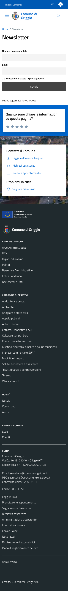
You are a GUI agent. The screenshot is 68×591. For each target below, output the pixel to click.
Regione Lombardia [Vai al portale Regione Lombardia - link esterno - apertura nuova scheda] (13, 4)
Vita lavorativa (10, 381)
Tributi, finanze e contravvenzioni (21, 369)
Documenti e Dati (12, 282)
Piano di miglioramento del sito (20, 548)
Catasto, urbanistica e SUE (17, 330)
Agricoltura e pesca (13, 301)
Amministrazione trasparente (19, 519)
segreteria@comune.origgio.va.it (28, 473)
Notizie (6, 400)
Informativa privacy (13, 525)
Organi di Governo (12, 259)
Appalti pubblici (11, 318)
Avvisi (5, 412)
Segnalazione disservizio (16, 508)
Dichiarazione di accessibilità (18, 542)
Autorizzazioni (10, 324)
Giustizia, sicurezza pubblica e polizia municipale (30, 347)
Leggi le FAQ (9, 497)
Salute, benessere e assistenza (20, 364)
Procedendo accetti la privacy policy (23, 78)
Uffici (5, 253)
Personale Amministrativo (17, 270)
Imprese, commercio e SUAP (18, 352)
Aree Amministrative (14, 247)
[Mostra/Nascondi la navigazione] (7, 15)
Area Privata (9, 562)
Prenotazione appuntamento (19, 502)
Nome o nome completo (14, 51)
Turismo (6, 375)
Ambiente (8, 307)
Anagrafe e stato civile (15, 313)
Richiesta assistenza (14, 514)
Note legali (8, 536)
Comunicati (8, 406)
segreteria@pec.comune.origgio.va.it (29, 477)
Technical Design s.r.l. (26, 582)
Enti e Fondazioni (12, 276)
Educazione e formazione (16, 341)
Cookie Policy (10, 531)
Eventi (6, 437)
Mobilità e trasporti (13, 358)
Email (5, 65)
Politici (6, 264)
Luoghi (6, 431)
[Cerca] (58, 16)
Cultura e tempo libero (15, 335)
